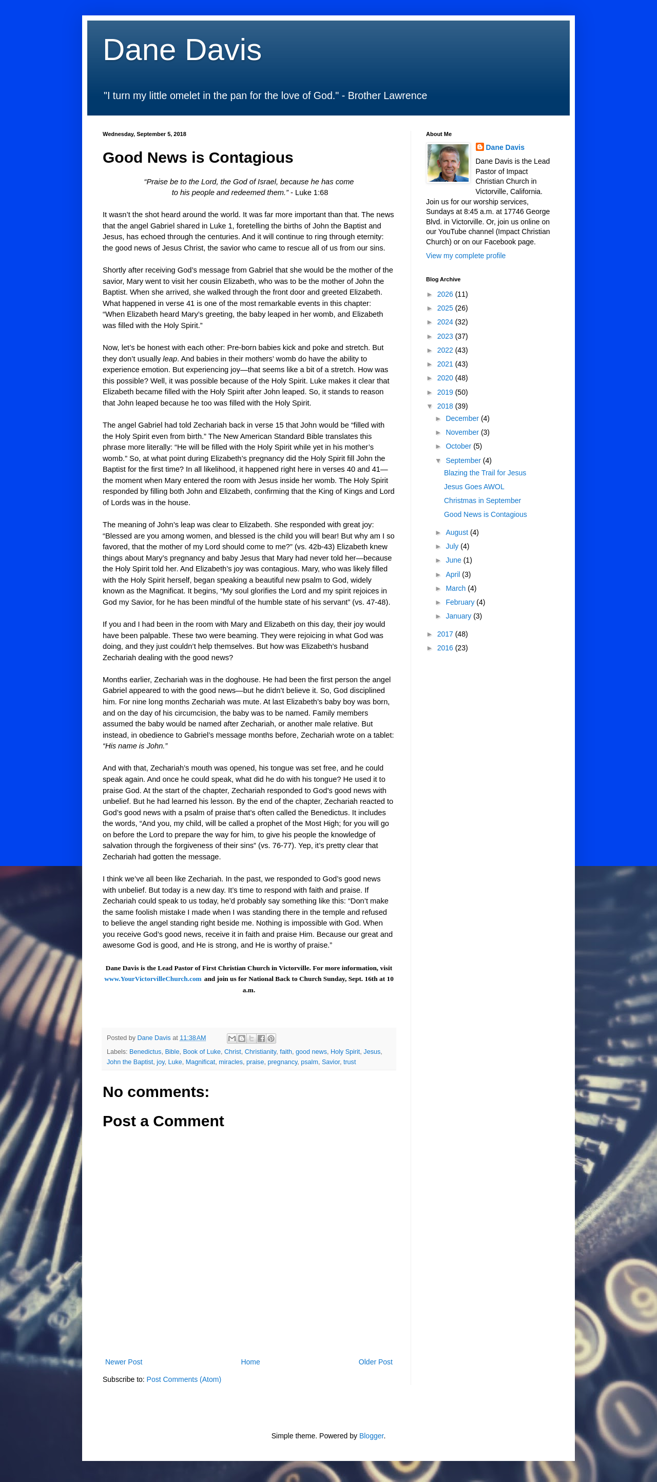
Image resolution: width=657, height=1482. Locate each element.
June (454, 560)
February (461, 602)
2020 (446, 378)
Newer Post (123, 1362)
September (464, 460)
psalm (309, 1062)
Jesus (371, 1051)
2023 (446, 336)
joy (160, 1062)
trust (349, 1062)
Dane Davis (182, 49)
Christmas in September (482, 500)
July (453, 546)
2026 (446, 294)
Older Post (376, 1362)
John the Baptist (130, 1062)
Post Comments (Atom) (184, 1379)
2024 (446, 322)
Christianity (260, 1051)
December (463, 418)
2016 (446, 648)
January (459, 616)
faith (286, 1051)
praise (255, 1062)
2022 (446, 350)
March (457, 588)
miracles (231, 1062)
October (459, 446)
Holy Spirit (345, 1051)
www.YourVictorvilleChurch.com (153, 979)
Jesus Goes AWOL (474, 487)
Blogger (371, 1436)
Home (250, 1362)
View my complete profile (466, 256)
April (454, 574)
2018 (446, 406)
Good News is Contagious (485, 514)
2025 (446, 308)
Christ (232, 1051)
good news (311, 1051)
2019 (446, 392)
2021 (446, 364)
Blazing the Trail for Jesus (485, 473)
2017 (446, 634)
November (463, 432)
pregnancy (282, 1062)
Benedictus (145, 1051)
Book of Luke (202, 1051)
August (458, 532)
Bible (172, 1051)
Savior (331, 1062)
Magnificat (200, 1062)
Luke (175, 1062)
